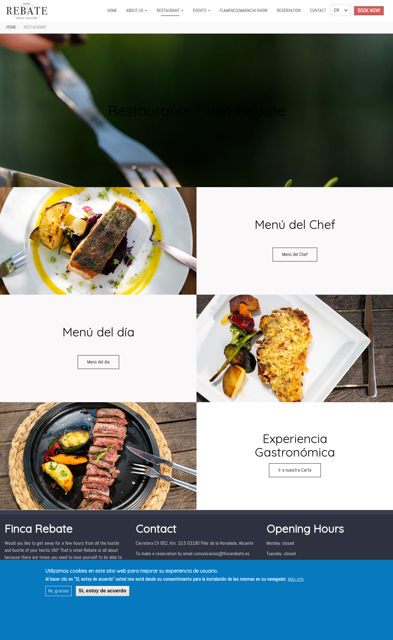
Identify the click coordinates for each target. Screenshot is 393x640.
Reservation (289, 10)
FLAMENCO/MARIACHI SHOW (243, 10)
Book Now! (369, 10)
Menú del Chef (295, 254)
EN (336, 10)
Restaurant (170, 10)
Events (201, 10)
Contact (318, 10)
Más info (296, 579)
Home (112, 10)
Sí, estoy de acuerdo (102, 590)
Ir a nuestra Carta (294, 470)
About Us (136, 10)
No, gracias (58, 590)
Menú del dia (98, 362)
